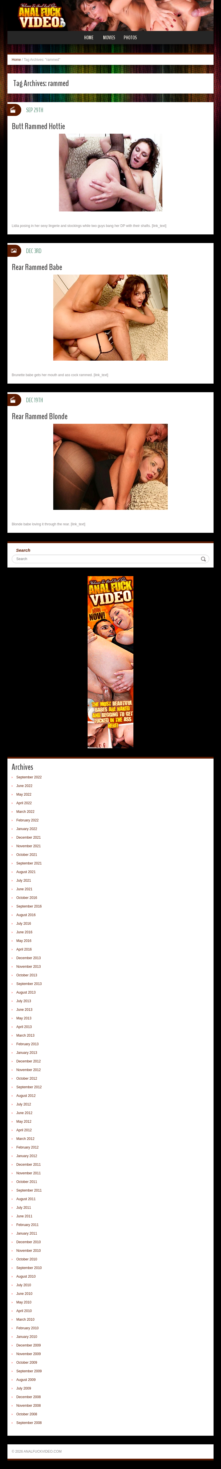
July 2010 (23, 1285)
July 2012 (23, 1104)
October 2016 (26, 898)
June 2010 (24, 1294)
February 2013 (27, 1044)
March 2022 (25, 812)
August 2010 (25, 1276)
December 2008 (28, 1397)
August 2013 (25, 992)
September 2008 (29, 1423)
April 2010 (24, 1311)
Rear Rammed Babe (37, 267)
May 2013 (23, 1018)
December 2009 (28, 1345)
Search (23, 550)
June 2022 (24, 786)
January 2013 (26, 1053)
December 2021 (28, 837)
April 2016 (24, 949)
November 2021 (28, 846)
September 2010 (29, 1268)
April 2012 (24, 1130)
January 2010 (26, 1337)
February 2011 (27, 1225)
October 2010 (26, 1259)
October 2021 (26, 855)
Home (88, 37)
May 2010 (23, 1302)
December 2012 (28, 1061)
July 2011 (23, 1208)
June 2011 (24, 1216)
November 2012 (28, 1070)
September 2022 (29, 777)
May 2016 (23, 941)
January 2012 (26, 1156)
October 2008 (26, 1414)
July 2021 (23, 881)
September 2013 (29, 984)
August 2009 (25, 1380)
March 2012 (25, 1139)
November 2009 (28, 1354)
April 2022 (24, 803)
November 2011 (28, 1173)
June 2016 (24, 932)
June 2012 (24, 1113)
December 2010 (28, 1242)
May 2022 (23, 794)
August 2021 (25, 872)
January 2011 (26, 1233)
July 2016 (23, 924)
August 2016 (25, 915)
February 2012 (27, 1147)
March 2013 (25, 1035)
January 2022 (26, 829)
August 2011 (25, 1199)
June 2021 (24, 889)
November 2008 (28, 1406)
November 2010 (28, 1251)
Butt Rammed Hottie (38, 126)
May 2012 (23, 1122)
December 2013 (28, 958)
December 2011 (28, 1165)
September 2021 (29, 863)
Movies (109, 37)
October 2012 (26, 1079)
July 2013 (23, 1001)
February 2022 (27, 820)
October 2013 (26, 975)
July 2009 (23, 1388)
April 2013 (24, 1027)
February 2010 (27, 1328)
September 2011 (29, 1190)
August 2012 (25, 1096)
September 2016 (29, 906)
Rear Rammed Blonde (40, 416)
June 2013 (24, 1010)
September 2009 (29, 1371)
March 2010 (25, 1320)
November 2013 (28, 967)
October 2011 (26, 1182)
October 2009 (26, 1363)
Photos (130, 37)
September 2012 (29, 1087)
